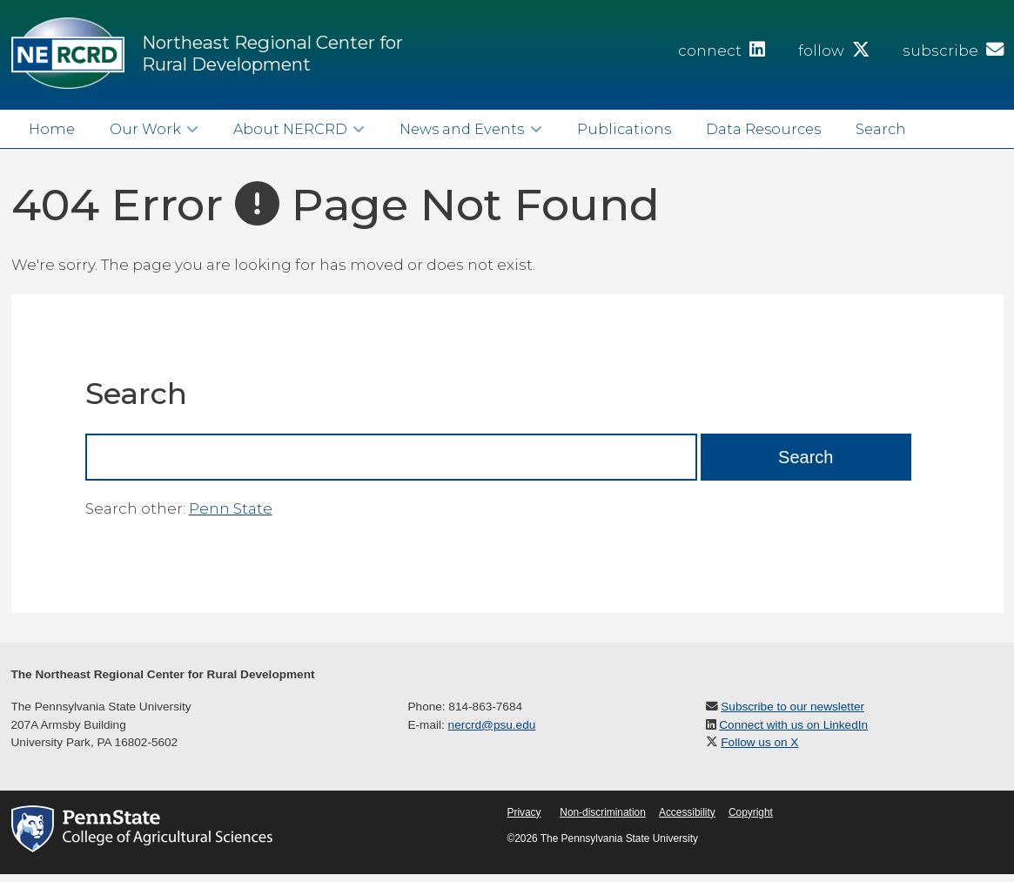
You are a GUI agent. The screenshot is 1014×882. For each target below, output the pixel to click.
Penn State (230, 508)
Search (881, 129)
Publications (624, 129)
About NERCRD (290, 129)
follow (834, 50)
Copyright (751, 812)
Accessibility (687, 812)
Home (52, 129)
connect (721, 50)
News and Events (462, 129)
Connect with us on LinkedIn (793, 724)
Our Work (145, 129)
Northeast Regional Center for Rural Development (272, 53)
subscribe (953, 50)
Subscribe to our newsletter (792, 706)
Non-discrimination (602, 812)
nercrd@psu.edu (492, 724)
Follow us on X (759, 742)
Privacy (524, 812)
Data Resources (763, 129)
